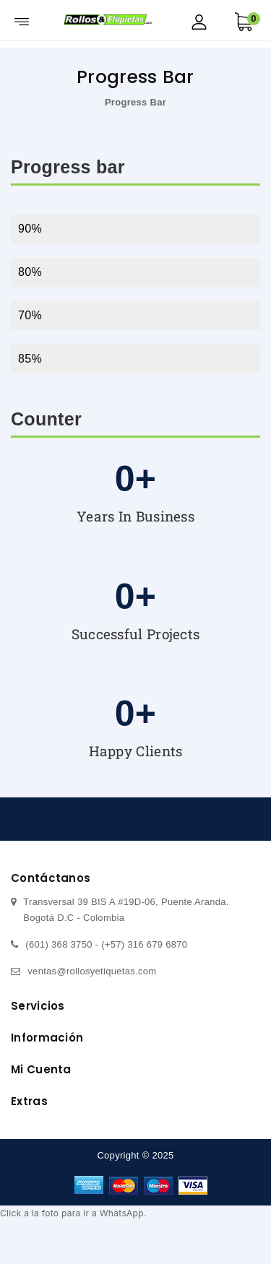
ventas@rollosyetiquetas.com (91, 971)
